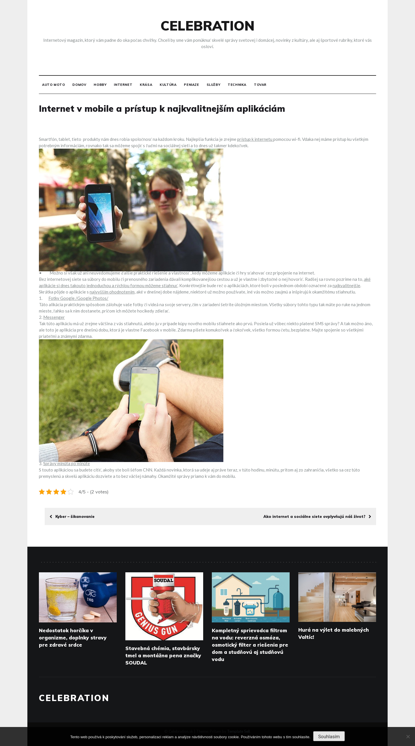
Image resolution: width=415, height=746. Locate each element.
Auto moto (53, 85)
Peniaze (191, 85)
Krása (146, 85)
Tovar (260, 85)
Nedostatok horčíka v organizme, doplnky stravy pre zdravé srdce (73, 637)
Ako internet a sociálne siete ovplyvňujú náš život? (317, 516)
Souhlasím (329, 736)
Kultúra (168, 85)
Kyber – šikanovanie (72, 516)
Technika (237, 85)
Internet (123, 85)
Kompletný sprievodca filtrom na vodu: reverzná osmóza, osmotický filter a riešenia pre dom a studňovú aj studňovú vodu (250, 644)
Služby (213, 85)
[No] (408, 736)
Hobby (100, 85)
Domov (79, 85)
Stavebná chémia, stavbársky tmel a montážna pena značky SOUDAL (163, 655)
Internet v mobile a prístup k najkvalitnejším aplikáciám (162, 108)
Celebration (207, 25)
